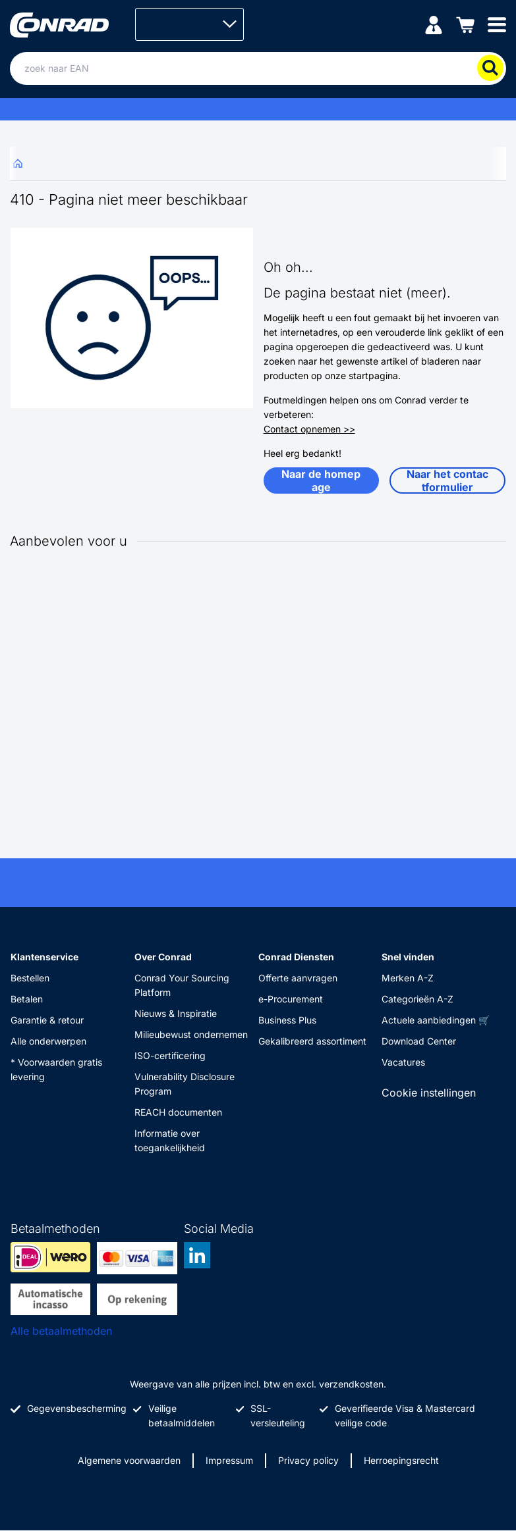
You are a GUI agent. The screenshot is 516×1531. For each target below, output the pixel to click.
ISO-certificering (170, 1055)
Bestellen (30, 977)
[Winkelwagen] (465, 24)
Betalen (27, 998)
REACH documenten (178, 1112)
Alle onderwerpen (48, 1041)
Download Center (419, 1041)
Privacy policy (308, 1460)
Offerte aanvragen (297, 977)
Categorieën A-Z (417, 998)
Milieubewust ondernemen (191, 1034)
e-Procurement (290, 998)
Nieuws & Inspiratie (175, 1013)
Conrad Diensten (296, 956)
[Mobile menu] (497, 24)
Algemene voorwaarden (129, 1460)
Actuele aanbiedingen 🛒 (436, 1019)
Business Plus (287, 1019)
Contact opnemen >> (309, 428)
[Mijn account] (433, 24)
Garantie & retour (47, 1019)
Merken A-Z (408, 977)
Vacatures (403, 1062)
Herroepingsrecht (401, 1460)
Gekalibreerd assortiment (312, 1041)
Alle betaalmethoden (61, 1330)
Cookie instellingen (429, 1092)
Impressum (229, 1460)
